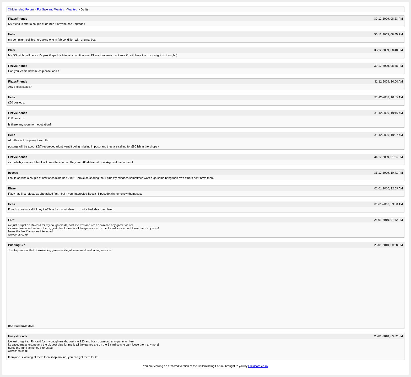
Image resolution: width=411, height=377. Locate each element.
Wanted (72, 9)
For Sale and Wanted (50, 9)
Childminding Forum (21, 9)
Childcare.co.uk (258, 366)
